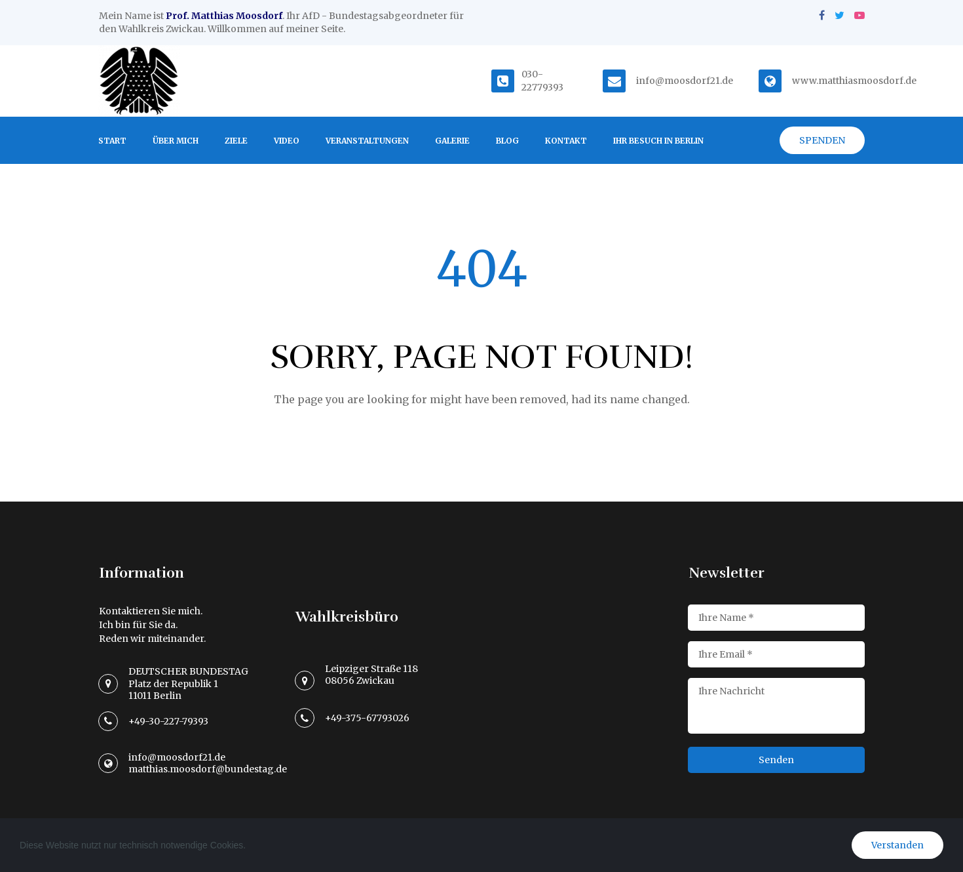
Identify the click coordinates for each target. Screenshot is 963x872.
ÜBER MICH (175, 141)
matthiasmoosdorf (860, 81)
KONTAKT (566, 141)
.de (909, 81)
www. (805, 81)
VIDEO (286, 141)
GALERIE (452, 141)
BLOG (507, 141)
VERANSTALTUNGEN (367, 141)
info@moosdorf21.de (684, 81)
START (112, 141)
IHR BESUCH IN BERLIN (658, 141)
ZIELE (236, 141)
